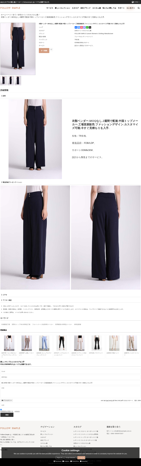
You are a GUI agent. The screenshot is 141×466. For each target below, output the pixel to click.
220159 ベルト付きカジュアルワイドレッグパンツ (9, 355)
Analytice (65, 461)
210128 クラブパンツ (96, 353)
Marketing (83, 461)
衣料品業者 (77, 324)
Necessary (57, 461)
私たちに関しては (109, 8)
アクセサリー (6, 400)
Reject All (59, 457)
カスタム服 (96, 8)
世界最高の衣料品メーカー (63, 324)
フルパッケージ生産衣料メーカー (42, 324)
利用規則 (17, 411)
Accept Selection (70, 457)
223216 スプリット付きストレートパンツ (79, 354)
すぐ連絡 (44, 50)
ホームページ (6, 14)
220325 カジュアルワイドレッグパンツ (43, 354)
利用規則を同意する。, (10, 411)
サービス (49, 8)
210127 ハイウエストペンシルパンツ (61, 354)
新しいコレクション (62, 8)
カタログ (75, 8)
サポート (121, 8)
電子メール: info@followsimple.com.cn (119, 431)
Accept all (81, 457)
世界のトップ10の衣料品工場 (21, 324)
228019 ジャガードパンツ (131, 354)
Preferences (74, 461)
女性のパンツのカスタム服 (28, 14)
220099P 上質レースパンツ (26, 354)
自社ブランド (85, 8)
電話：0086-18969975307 (115, 433)
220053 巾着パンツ (113, 353)
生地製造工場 (5, 324)
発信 (6, 415)
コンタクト (130, 8)
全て (14, 14)
